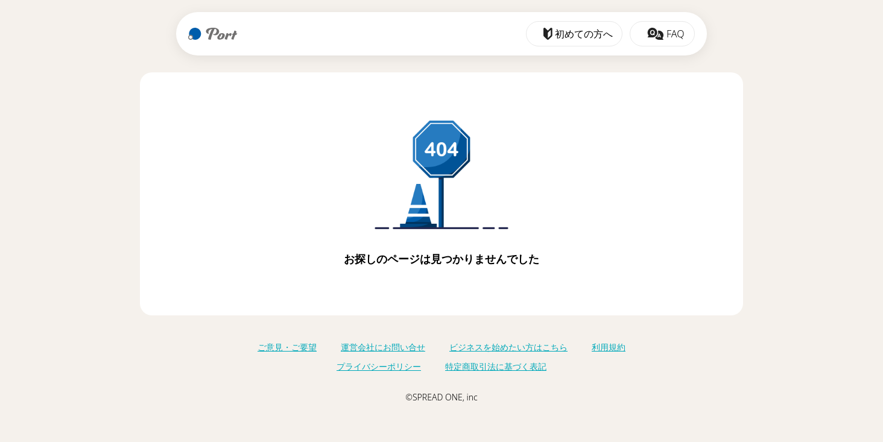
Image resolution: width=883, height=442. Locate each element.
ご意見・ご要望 (287, 347)
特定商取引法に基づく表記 (495, 366)
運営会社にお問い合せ (383, 347)
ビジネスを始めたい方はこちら (508, 347)
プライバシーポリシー (379, 366)
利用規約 (608, 347)
